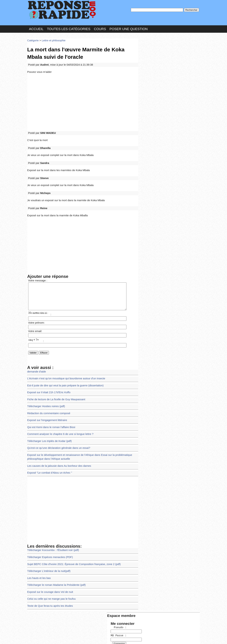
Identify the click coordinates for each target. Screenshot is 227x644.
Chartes (34, 637)
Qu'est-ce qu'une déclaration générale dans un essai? (56, 430)
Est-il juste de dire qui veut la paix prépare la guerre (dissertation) (62, 372)
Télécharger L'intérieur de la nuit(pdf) (47, 548)
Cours (100, 27)
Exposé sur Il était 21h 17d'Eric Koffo (47, 379)
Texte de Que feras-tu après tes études (48, 580)
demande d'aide (35, 360)
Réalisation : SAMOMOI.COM (141, 637)
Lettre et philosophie (51, 37)
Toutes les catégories (68, 27)
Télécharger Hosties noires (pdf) (44, 392)
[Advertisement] (82, 97)
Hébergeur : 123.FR (104, 637)
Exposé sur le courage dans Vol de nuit (48, 568)
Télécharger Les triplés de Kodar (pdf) (47, 424)
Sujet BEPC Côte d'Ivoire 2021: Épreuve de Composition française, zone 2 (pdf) (70, 542)
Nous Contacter (55, 637)
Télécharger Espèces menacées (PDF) (48, 536)
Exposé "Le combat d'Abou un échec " (47, 453)
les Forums (79, 637)
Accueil (36, 27)
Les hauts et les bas (38, 555)
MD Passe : (150, 59)
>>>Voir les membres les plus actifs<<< (162, 122)
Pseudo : (150, 51)
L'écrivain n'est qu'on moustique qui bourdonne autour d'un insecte (63, 366)
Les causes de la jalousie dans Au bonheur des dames (56, 446)
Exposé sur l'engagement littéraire (45, 404)
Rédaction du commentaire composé (47, 398)
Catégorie (32, 37)
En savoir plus (111, 632)
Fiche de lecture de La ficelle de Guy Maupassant (53, 385)
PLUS (166, 637)
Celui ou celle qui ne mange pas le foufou (49, 574)
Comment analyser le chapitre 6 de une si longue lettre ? (57, 417)
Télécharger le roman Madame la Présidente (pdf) (54, 561)
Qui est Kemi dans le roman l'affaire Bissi (49, 411)
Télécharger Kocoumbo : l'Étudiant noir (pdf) (51, 529)
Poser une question (129, 27)
